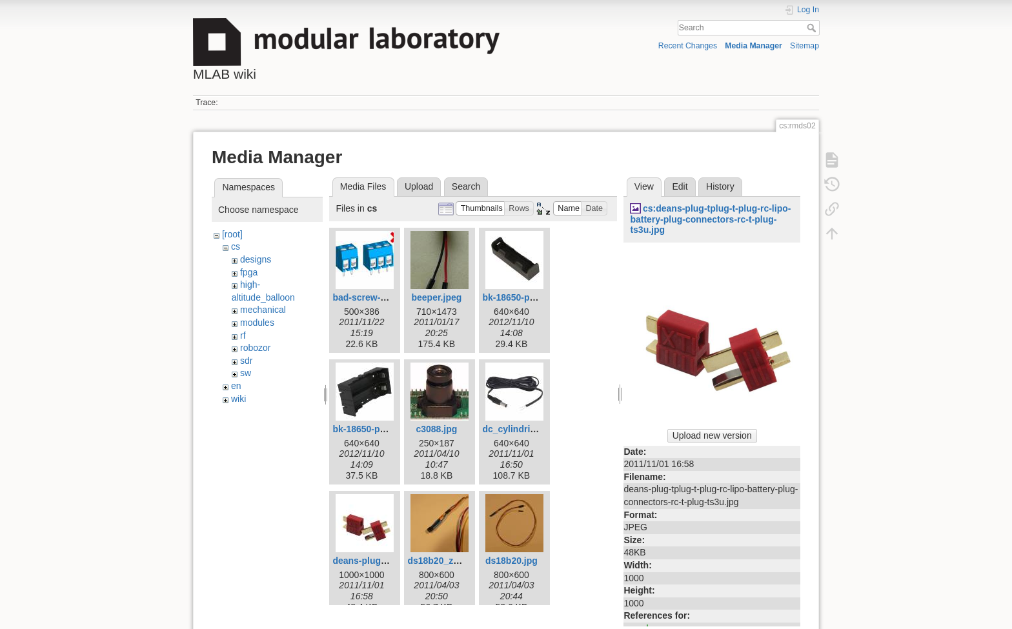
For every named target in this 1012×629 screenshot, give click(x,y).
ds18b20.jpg (511, 560)
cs (235, 246)
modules (257, 322)
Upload (419, 186)
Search (813, 27)
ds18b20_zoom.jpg (447, 560)
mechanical (263, 310)
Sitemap (804, 45)
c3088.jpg (436, 429)
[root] (232, 234)
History (720, 186)
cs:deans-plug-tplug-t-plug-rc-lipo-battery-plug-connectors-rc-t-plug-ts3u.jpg (710, 219)
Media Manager (753, 45)
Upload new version (712, 435)
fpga (249, 272)
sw (245, 373)
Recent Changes (687, 45)
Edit (679, 186)
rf (243, 335)
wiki (238, 399)
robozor (255, 348)
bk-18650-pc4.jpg (369, 429)
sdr (246, 360)
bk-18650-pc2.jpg (519, 297)
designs (255, 259)
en (236, 386)
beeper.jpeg (436, 297)
